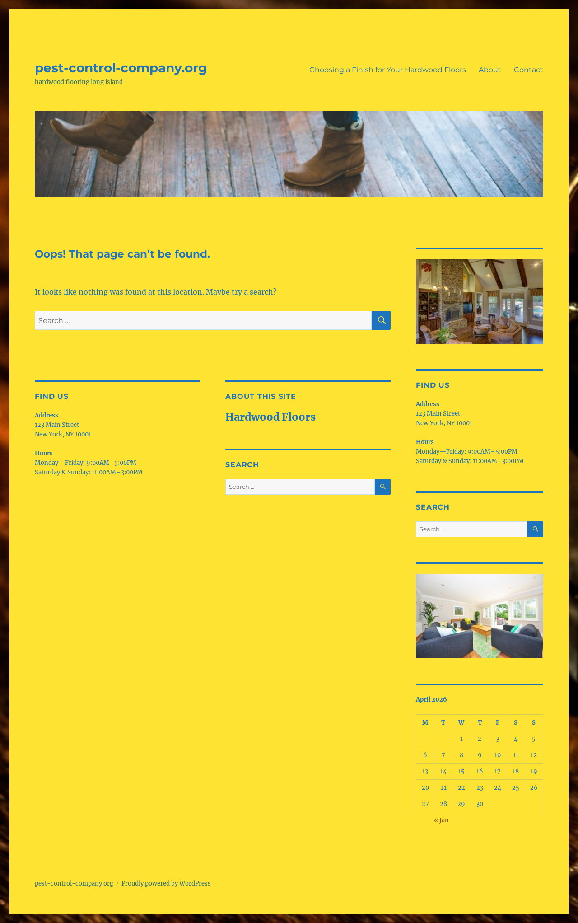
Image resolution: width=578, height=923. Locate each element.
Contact (528, 70)
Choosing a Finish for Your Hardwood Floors (387, 70)
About (490, 70)
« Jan (441, 820)
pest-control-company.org (121, 67)
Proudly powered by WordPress (166, 883)
